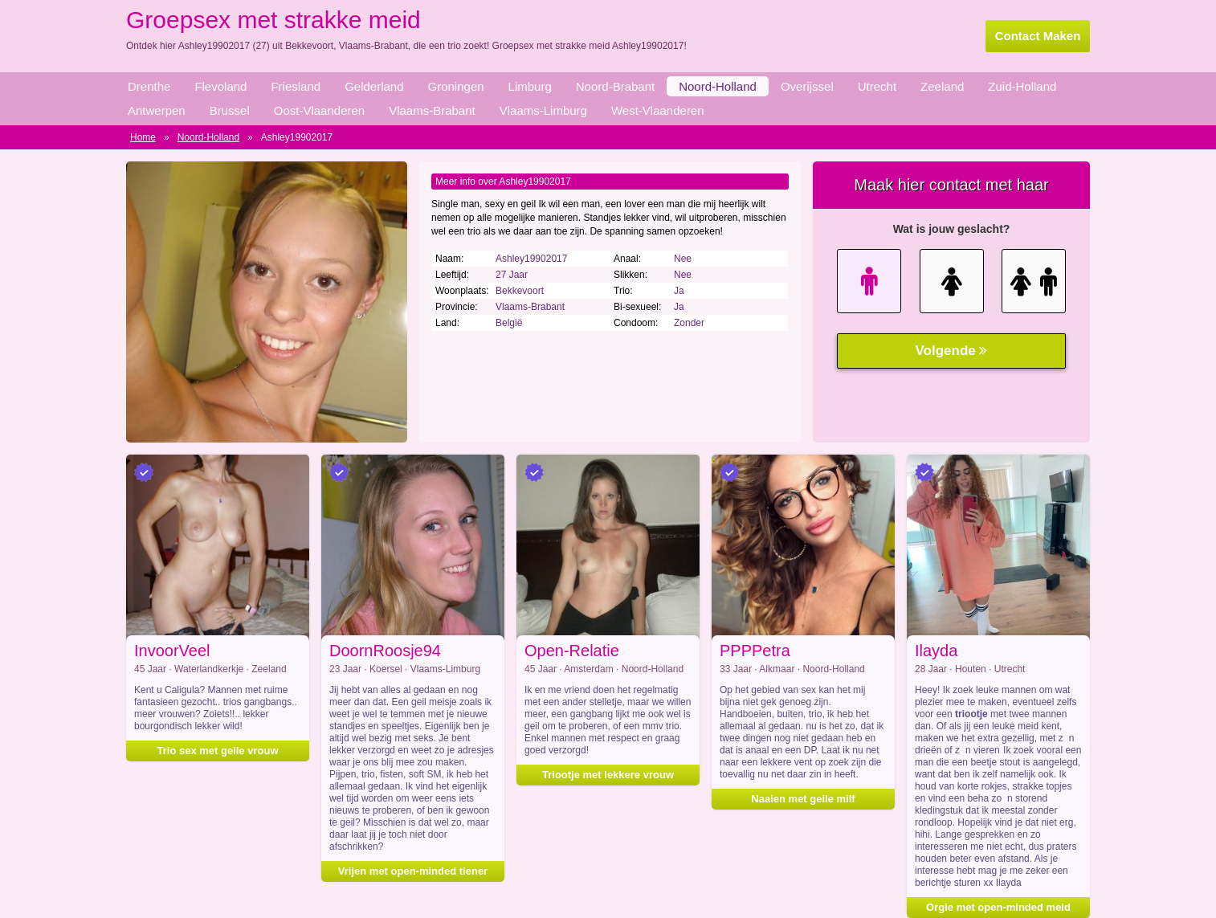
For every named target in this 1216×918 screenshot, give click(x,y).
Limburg (530, 86)
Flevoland (220, 86)
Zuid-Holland (1022, 86)
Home (143, 137)
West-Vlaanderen (657, 110)
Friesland (295, 86)
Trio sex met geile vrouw (218, 751)
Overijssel (807, 86)
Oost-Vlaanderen (319, 110)
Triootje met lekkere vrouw (608, 775)
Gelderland (374, 86)
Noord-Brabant (615, 86)
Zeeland (942, 86)
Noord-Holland (718, 86)
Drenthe (149, 86)
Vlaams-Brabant (432, 110)
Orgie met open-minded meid (998, 907)
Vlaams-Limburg (543, 110)
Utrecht (877, 86)
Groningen (456, 86)
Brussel (230, 110)
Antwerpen (157, 110)
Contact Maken (1038, 36)
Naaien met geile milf (803, 799)
